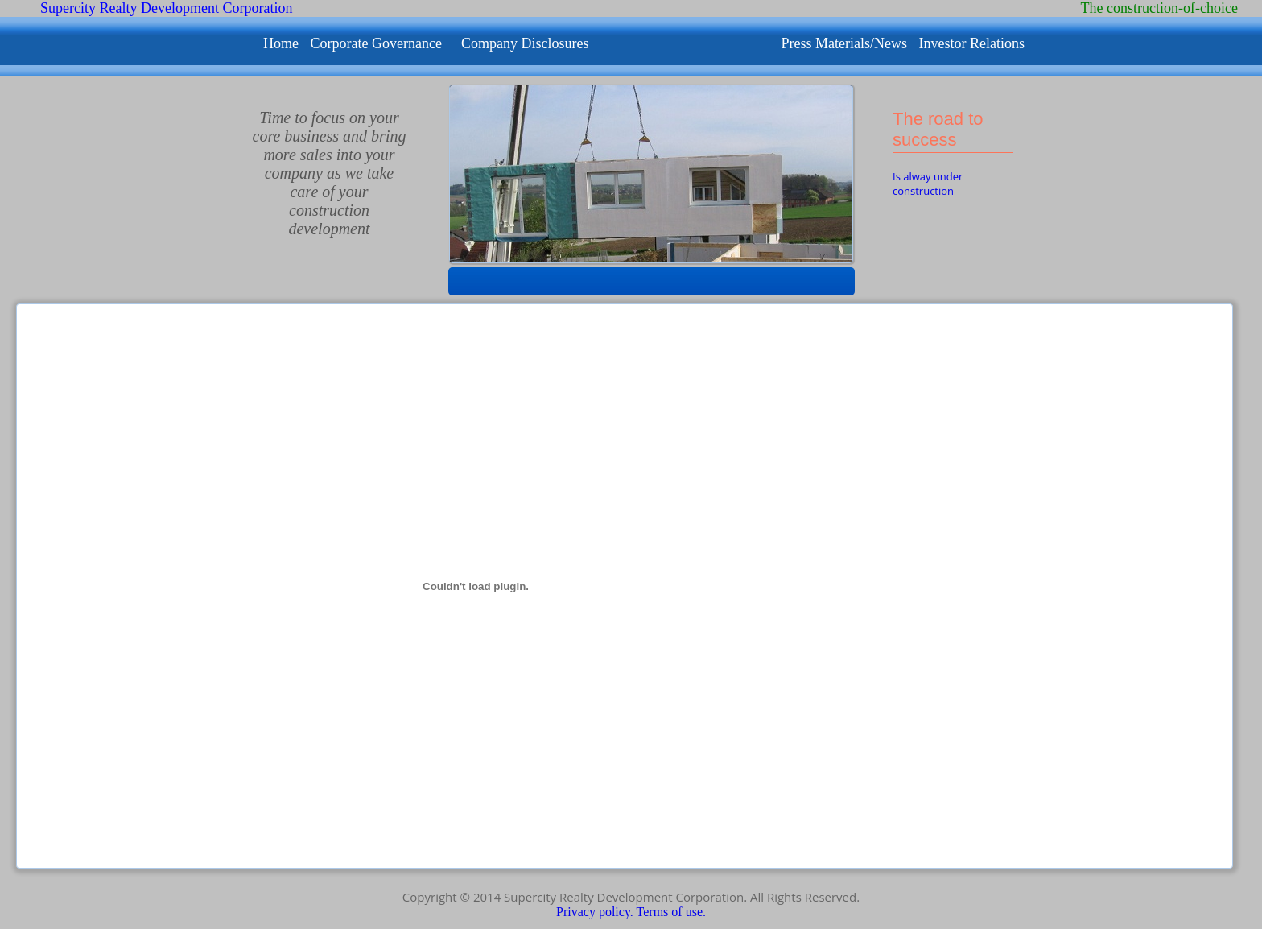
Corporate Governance (376, 43)
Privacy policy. (596, 912)
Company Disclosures (524, 43)
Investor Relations (971, 43)
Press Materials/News (845, 43)
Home (283, 43)
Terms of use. (671, 912)
